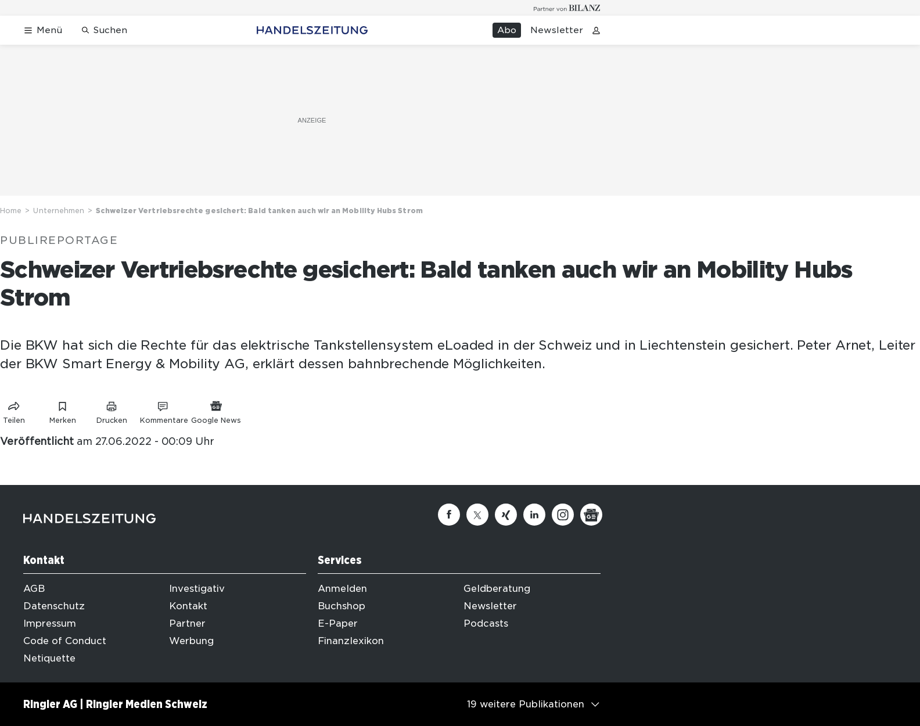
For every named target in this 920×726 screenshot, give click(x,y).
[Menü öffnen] (43, 30)
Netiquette (49, 658)
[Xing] (506, 515)
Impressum (49, 623)
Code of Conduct (64, 640)
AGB (34, 588)
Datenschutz (54, 606)
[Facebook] (449, 515)
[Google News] (591, 515)
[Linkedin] (534, 515)
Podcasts (485, 623)
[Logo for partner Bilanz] (567, 8)
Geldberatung (496, 588)
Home (10, 210)
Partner (187, 623)
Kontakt (188, 606)
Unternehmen (58, 210)
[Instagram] (563, 515)
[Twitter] (477, 515)
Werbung (191, 640)
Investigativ (197, 588)
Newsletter (556, 30)
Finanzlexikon (351, 640)
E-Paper (338, 623)
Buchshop (341, 606)
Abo (506, 30)
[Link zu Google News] (216, 410)
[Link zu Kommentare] (164, 410)
